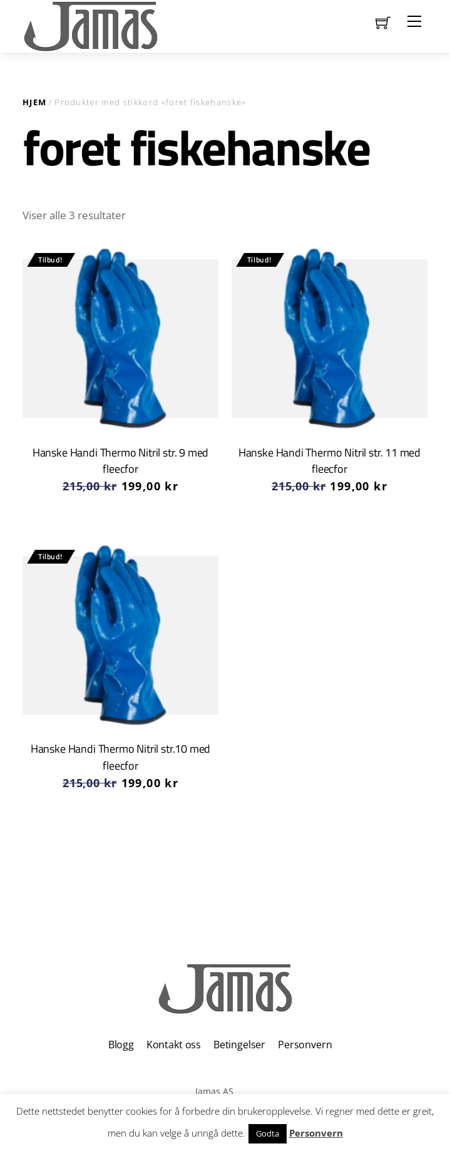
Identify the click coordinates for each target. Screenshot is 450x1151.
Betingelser (239, 1044)
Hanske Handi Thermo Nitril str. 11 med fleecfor (329, 460)
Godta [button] (267, 1133)
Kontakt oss (173, 1044)
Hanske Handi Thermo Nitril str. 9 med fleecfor (121, 460)
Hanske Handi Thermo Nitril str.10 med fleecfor (121, 756)
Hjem (34, 102)
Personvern (305, 1044)
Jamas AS (214, 1091)
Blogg (121, 1044)
